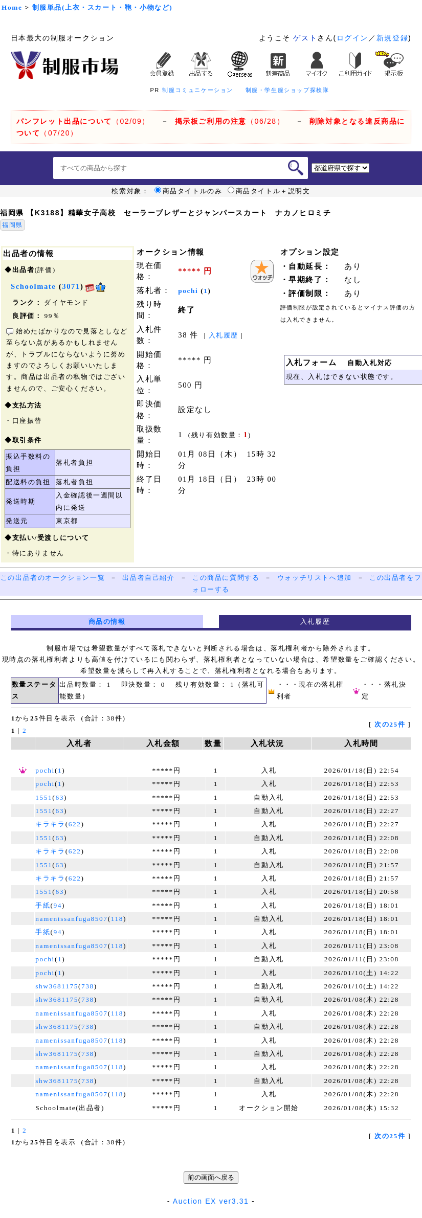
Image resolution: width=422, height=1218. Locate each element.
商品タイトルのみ (188, 191)
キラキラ (50, 824)
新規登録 (392, 38)
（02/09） (83, 121)
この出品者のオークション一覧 (53, 577)
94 (58, 905)
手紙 (42, 905)
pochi (188, 291)
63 (59, 797)
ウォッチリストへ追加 (314, 577)
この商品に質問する (225, 577)
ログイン (352, 38)
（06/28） (230, 121)
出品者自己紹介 (148, 577)
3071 (71, 286)
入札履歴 (223, 335)
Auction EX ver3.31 (211, 1201)
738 (87, 986)
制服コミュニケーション (197, 90)
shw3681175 (56, 986)
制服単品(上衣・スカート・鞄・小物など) (102, 7)
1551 (43, 797)
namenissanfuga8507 (71, 918)
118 (117, 918)
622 (75, 824)
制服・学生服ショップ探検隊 (287, 90)
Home (12, 7)
